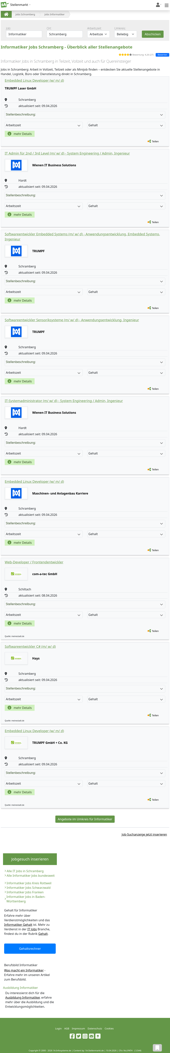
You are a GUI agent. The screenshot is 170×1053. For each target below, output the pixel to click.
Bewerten (162, 54)
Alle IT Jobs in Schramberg (25, 871)
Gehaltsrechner (30, 949)
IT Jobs (32, 929)
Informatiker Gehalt (18, 925)
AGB (66, 1028)
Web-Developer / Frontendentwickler (34, 562)
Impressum (78, 1028)
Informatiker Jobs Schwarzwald (29, 888)
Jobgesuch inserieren (30, 859)
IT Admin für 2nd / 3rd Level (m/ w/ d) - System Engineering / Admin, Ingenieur (67, 153)
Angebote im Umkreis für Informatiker (85, 819)
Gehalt (43, 934)
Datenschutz (95, 1028)
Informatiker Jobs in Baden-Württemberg (25, 899)
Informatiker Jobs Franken (25, 892)
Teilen (155, 141)
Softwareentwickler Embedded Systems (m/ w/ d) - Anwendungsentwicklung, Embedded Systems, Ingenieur (82, 236)
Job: (8, 28)
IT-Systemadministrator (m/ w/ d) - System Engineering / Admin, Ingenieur (64, 400)
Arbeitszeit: (94, 28)
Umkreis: (120, 28)
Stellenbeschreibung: (84, 114)
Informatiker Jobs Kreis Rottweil (29, 883)
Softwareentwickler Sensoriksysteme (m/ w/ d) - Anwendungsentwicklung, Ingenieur (72, 320)
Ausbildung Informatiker (22, 997)
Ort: (49, 28)
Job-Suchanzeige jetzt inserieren (144, 834)
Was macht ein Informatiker (24, 970)
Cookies (109, 1028)
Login (58, 1028)
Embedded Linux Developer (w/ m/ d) (34, 80)
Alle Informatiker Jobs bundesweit (31, 876)
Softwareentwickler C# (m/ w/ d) (30, 646)
